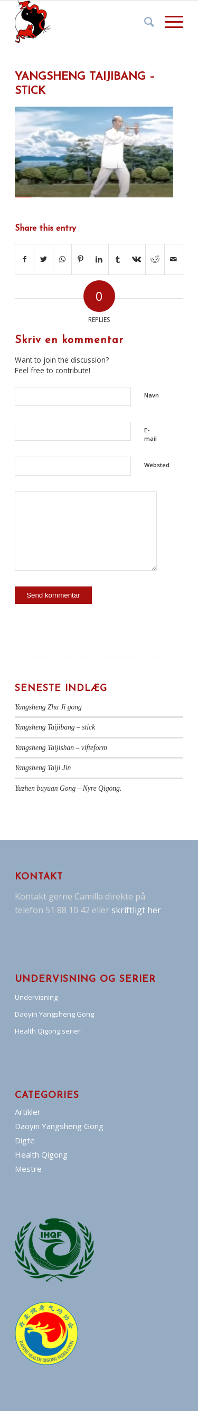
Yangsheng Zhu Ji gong (48, 707)
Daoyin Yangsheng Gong (54, 1014)
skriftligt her (135, 910)
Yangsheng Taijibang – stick (55, 727)
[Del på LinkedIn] (99, 259)
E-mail (150, 434)
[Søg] (144, 22)
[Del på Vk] (136, 259)
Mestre (28, 1168)
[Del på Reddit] (155, 259)
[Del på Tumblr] (118, 259)
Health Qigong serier (48, 1031)
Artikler (28, 1111)
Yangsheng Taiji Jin (43, 768)
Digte (25, 1140)
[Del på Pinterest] (81, 259)
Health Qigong (41, 1154)
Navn (151, 395)
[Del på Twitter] (43, 259)
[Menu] (168, 22)
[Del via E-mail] (174, 259)
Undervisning (36, 997)
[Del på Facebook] (24, 259)
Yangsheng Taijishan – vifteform (61, 748)
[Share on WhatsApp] (62, 259)
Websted (156, 465)
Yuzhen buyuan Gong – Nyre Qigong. (68, 788)
